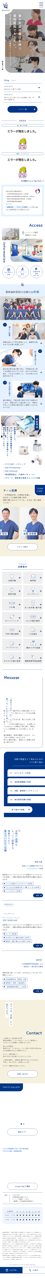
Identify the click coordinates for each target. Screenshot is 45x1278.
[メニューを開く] (41, 5)
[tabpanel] (22, 1113)
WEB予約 (13, 1275)
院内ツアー (22, 1136)
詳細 (37, 900)
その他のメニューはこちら (31, 181)
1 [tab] (21, 1128)
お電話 (35, 1275)
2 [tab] (23, 1128)
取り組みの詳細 (18, 814)
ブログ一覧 (22, 109)
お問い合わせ (22, 1078)
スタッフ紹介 (22, 547)
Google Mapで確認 (22, 1191)
